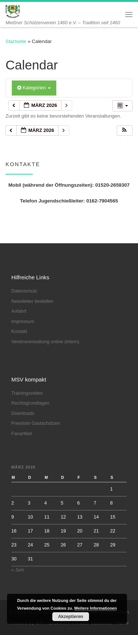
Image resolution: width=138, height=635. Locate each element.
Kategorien (34, 87)
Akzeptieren (70, 616)
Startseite (16, 41)
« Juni (17, 570)
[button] (124, 131)
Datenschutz (24, 291)
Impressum (23, 321)
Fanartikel (21, 433)
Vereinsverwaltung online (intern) (45, 341)
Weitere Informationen (95, 608)
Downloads (23, 413)
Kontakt (19, 331)
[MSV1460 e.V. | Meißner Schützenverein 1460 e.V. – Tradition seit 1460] (13, 11)
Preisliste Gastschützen (35, 423)
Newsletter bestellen (32, 301)
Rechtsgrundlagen (30, 403)
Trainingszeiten (27, 393)
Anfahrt (18, 311)
